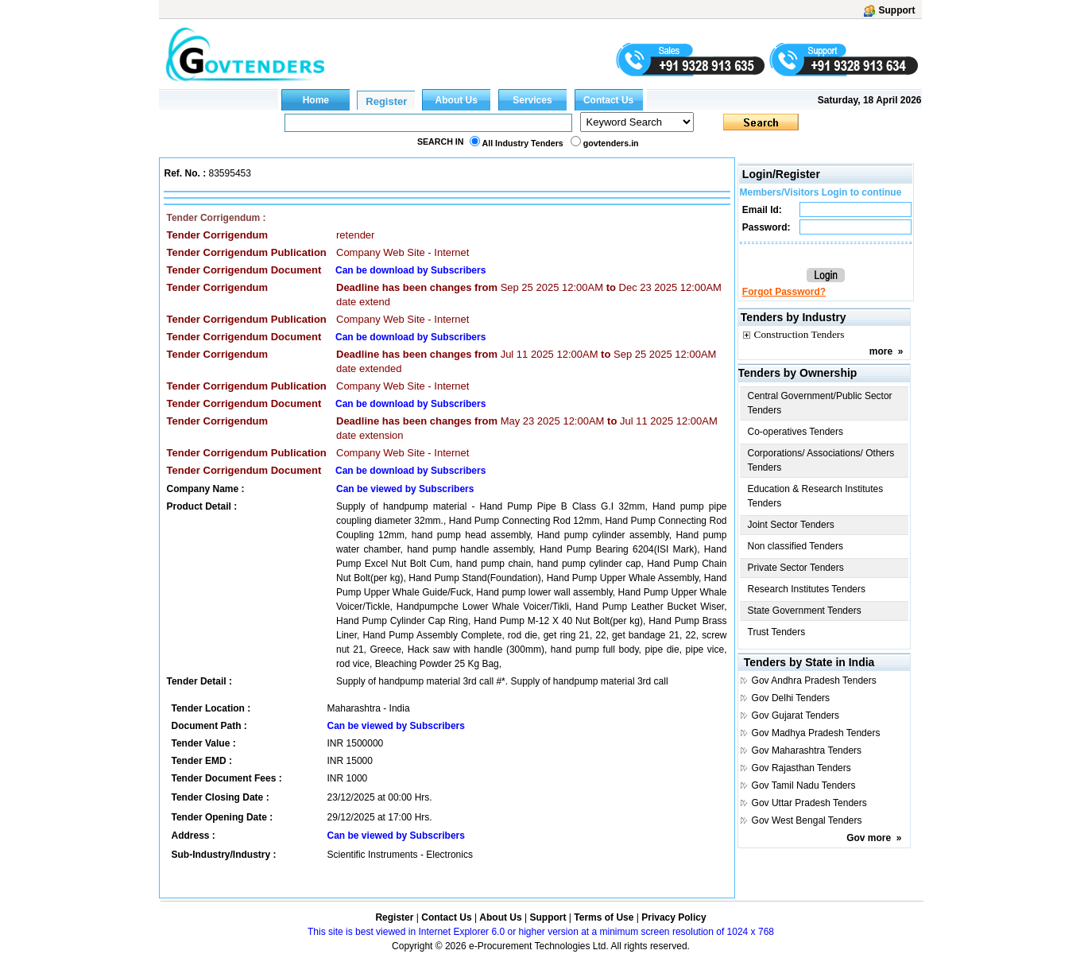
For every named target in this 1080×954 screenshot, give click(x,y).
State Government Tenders (804, 610)
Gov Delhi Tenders (791, 698)
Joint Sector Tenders (791, 524)
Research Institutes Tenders (807, 589)
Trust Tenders (777, 632)
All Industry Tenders (522, 143)
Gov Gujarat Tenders (796, 715)
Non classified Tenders (796, 546)
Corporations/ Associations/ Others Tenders (821, 460)
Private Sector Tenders (796, 567)
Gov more (868, 837)
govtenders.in (611, 143)
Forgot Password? (784, 291)
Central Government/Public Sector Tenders (820, 403)
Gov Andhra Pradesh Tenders (814, 680)
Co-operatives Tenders (796, 431)
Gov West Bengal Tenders (807, 820)
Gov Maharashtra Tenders (807, 750)
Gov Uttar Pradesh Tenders (809, 803)
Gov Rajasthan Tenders (801, 768)
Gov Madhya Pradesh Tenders (816, 733)
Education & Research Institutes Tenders (816, 496)
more (880, 351)
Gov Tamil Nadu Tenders (804, 785)
